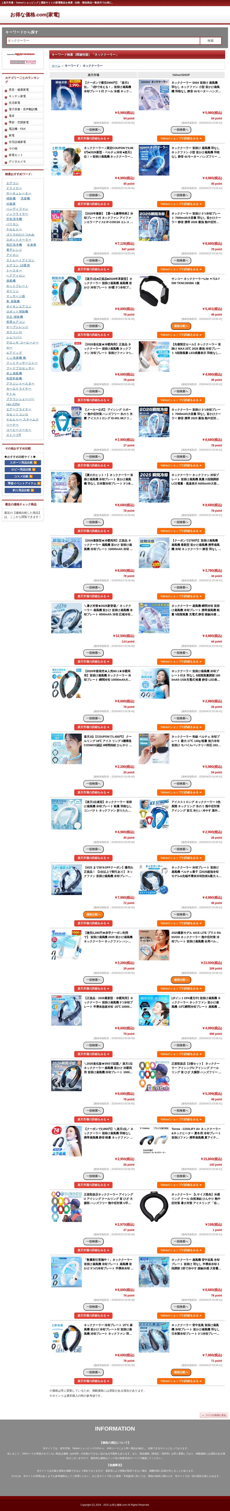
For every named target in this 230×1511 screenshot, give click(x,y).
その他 (13, 148)
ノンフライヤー (17, 214)
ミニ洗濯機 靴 (16, 357)
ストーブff (13, 435)
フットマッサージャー (22, 363)
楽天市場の (93, 138)
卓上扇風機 (14, 373)
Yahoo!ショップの (181, 138)
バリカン (12, 224)
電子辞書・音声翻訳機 (23, 109)
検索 (211, 40)
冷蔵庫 (11, 203)
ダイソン (12, 291)
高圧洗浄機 (14, 244)
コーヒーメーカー (18, 429)
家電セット (16, 155)
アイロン (12, 255)
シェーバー (14, 337)
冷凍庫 (31, 244)
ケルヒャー (14, 229)
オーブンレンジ (17, 327)
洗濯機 (25, 198)
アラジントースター (20, 383)
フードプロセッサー (20, 368)
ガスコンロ (14, 332)
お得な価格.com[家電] (35, 14)
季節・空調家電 (19, 122)
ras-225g (13, 404)
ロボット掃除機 (17, 311)
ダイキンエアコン (18, 306)
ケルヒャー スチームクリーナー (22, 422)
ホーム (56, 65)
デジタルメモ (17, 161)
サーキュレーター (18, 193)
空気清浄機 (14, 219)
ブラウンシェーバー (20, 399)
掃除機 (11, 198)
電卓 (11, 115)
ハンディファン (17, 208)
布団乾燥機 (14, 378)
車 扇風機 (13, 301)
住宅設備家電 (17, 141)
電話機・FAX (17, 128)
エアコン (12, 183)
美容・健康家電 (19, 89)
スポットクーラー (18, 239)
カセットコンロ (17, 414)
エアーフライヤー (18, 409)
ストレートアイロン (20, 260)
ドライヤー (14, 188)
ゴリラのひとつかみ (20, 234)
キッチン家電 (17, 96)
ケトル (11, 393)
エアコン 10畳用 (18, 265)
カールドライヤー (18, 388)
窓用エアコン (15, 322)
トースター (14, 270)
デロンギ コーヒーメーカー (22, 345)
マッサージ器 (15, 296)
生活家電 (14, 102)
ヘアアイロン (15, 275)
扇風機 (11, 280)
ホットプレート (17, 286)
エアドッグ (14, 352)
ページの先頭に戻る (216, 1415)
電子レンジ (14, 249)
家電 (11, 135)
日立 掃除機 (14, 316)
